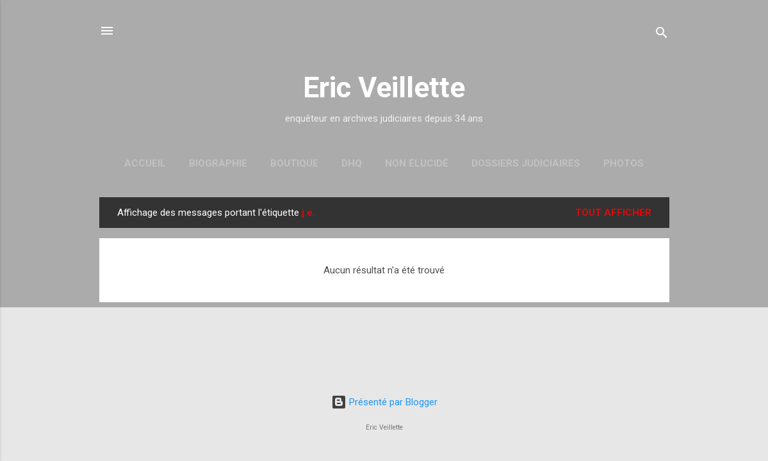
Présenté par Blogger (384, 402)
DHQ (351, 163)
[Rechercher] (661, 34)
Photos (623, 163)
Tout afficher (613, 212)
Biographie (218, 163)
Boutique (294, 163)
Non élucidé (416, 163)
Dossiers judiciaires (525, 163)
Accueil (145, 163)
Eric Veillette (384, 87)
